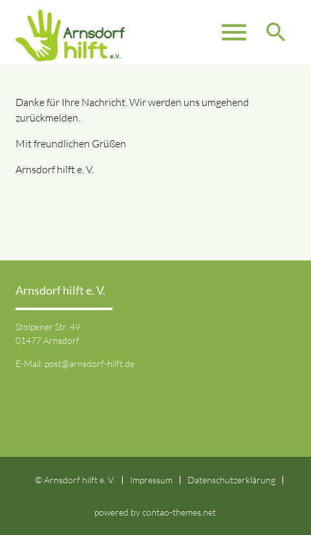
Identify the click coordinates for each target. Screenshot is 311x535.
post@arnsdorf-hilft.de (89, 363)
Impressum (151, 479)
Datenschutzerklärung (231, 479)
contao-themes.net (179, 512)
